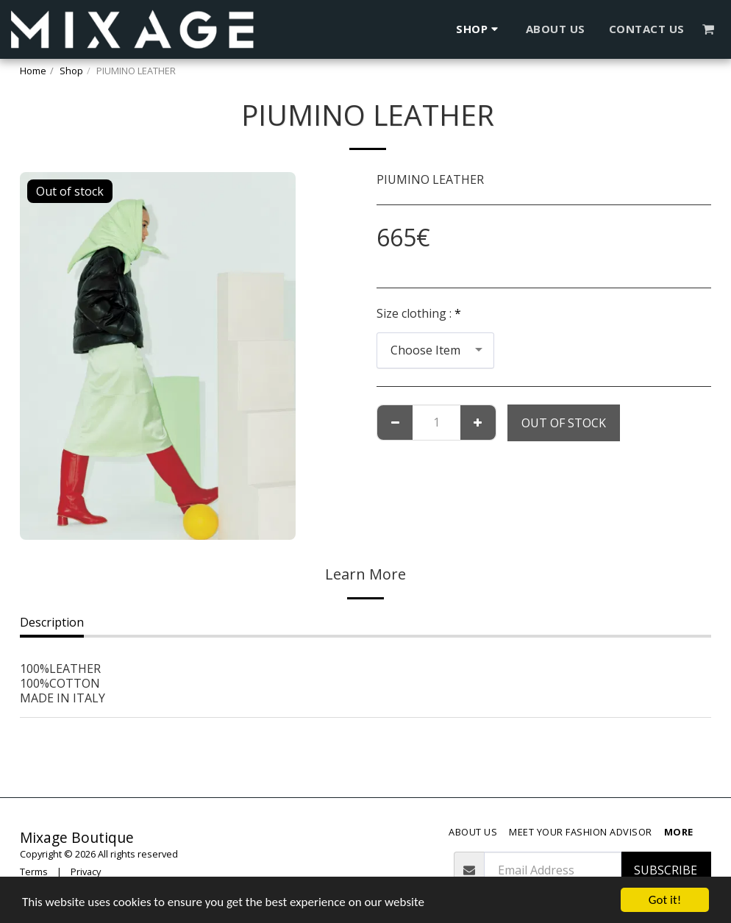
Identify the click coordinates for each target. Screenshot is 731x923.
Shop (71, 70)
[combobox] (435, 350)
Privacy (86, 871)
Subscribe (665, 870)
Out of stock (563, 423)
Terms (34, 871)
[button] (708, 29)
